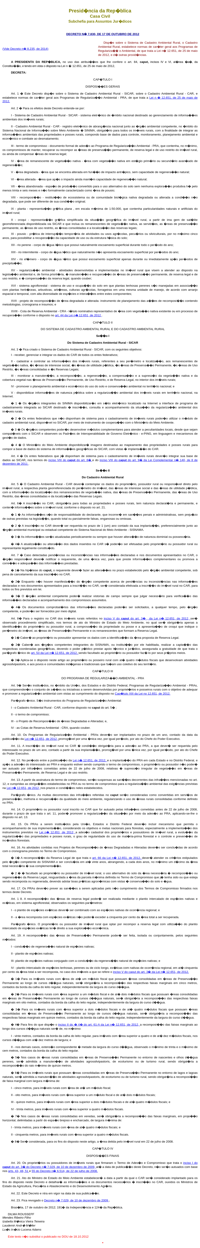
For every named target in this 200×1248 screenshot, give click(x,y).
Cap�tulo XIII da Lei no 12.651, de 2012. (142, 693)
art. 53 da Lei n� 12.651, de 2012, (54, 653)
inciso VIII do (57, 460)
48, (22, 1171)
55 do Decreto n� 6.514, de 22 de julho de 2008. (65, 1171)
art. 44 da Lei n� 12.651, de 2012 (78, 315)
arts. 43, (14, 1171)
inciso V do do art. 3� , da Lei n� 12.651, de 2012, (147, 618)
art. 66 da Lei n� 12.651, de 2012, (117, 858)
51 (27, 1171)
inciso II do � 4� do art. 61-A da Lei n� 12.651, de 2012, (99, 1024)
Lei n (153, 97)
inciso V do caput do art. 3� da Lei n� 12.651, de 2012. (151, 972)
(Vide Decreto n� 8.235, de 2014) (25, 48)
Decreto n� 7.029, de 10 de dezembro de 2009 (76, 1200)
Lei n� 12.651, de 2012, (42, 739)
